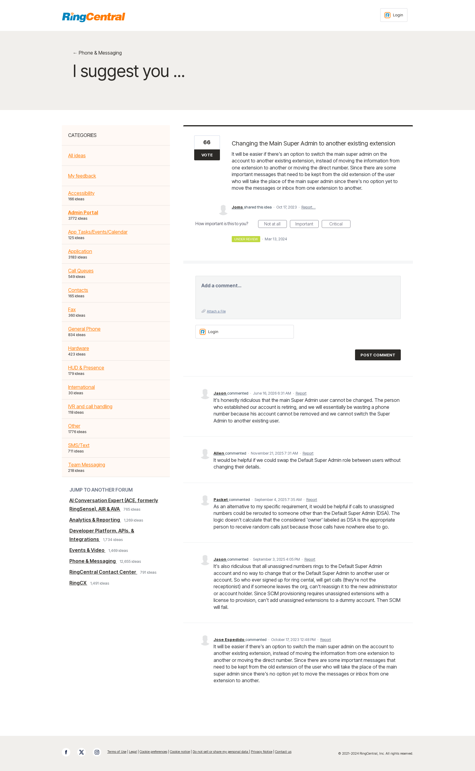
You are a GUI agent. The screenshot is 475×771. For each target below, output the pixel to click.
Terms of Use (116, 751)
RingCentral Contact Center (103, 572)
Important (307, 224)
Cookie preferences (153, 751)
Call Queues (81, 271)
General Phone (84, 329)
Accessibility (81, 193)
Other (74, 426)
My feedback (82, 176)
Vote (207, 154)
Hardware (78, 348)
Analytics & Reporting (95, 520)
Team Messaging (86, 465)
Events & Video (87, 550)
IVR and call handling (90, 406)
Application (80, 251)
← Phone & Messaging (97, 53)
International (81, 387)
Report (301, 393)
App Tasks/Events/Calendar (98, 232)
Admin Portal (83, 212)
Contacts (78, 290)
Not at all (275, 224)
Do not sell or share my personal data (221, 751)
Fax (72, 309)
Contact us (283, 751)
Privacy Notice (261, 751)
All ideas (77, 155)
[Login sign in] (393, 15)
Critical (339, 224)
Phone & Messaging (93, 561)
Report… (308, 207)
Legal (133, 751)
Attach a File (216, 311)
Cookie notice (180, 751)
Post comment (377, 354)
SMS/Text (78, 445)
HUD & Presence (86, 368)
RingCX (78, 583)
